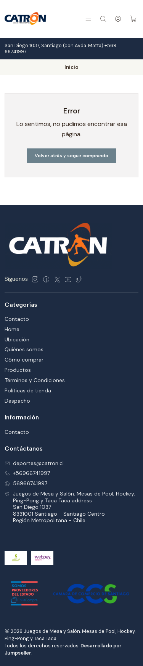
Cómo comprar (24, 359)
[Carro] (133, 19)
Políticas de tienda (28, 390)
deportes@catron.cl (34, 463)
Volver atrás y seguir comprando (71, 155)
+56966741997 (27, 473)
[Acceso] (118, 19)
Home (12, 329)
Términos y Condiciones (35, 380)
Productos (18, 369)
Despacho (17, 400)
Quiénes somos (24, 349)
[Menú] (88, 19)
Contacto (17, 318)
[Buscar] (103, 19)
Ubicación (17, 339)
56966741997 (26, 483)
